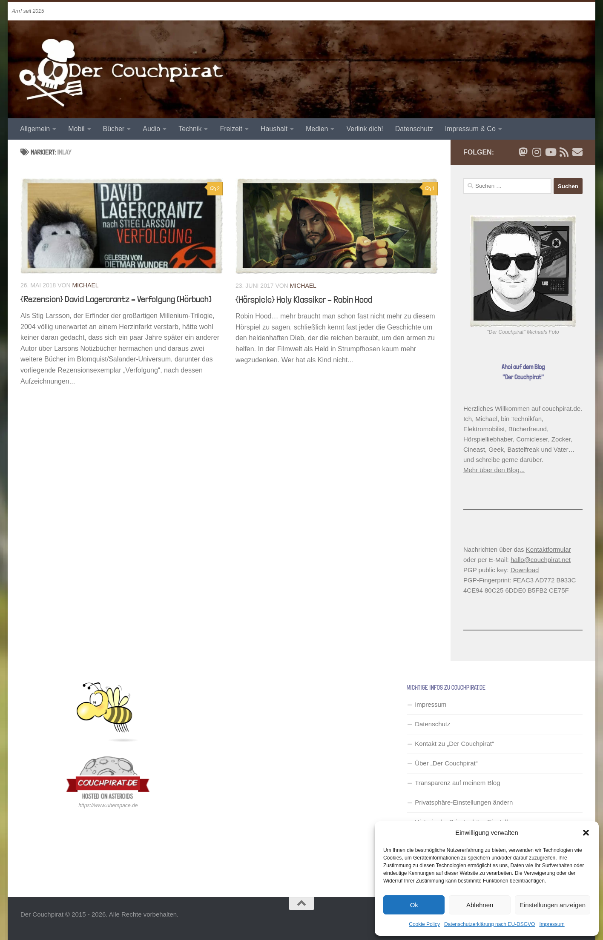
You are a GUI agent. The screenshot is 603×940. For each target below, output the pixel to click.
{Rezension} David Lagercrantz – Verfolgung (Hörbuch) (116, 298)
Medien (317, 128)
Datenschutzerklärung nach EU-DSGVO (489, 924)
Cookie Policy (424, 924)
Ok (414, 904)
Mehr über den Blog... (494, 469)
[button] (586, 832)
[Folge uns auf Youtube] (550, 152)
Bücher (114, 128)
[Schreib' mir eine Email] (577, 152)
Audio (151, 128)
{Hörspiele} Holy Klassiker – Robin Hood (303, 299)
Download (525, 569)
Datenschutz (414, 128)
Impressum (551, 924)
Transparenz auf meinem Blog (457, 782)
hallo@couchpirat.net (541, 559)
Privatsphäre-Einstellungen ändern (464, 802)
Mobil (76, 128)
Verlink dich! (364, 128)
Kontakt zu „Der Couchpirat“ (454, 743)
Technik (189, 128)
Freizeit (231, 128)
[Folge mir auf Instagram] (536, 152)
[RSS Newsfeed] (564, 152)
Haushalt (274, 128)
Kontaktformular (548, 549)
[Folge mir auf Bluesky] (523, 152)
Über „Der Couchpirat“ (446, 763)
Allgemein (35, 128)
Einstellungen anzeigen (553, 904)
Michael (85, 285)
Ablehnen (479, 904)
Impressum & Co (470, 128)
